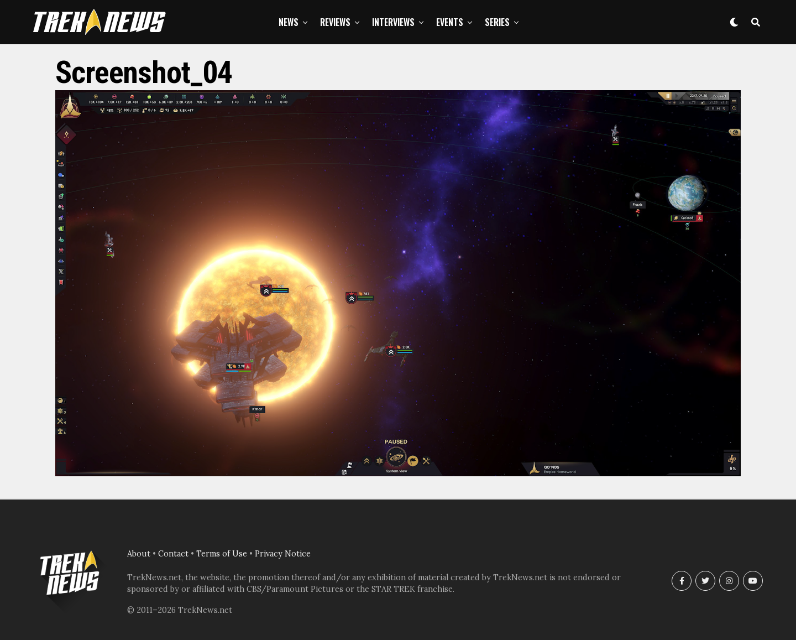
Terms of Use (221, 554)
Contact (173, 554)
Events (449, 22)
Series (497, 22)
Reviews (335, 22)
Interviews (393, 22)
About (138, 554)
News (288, 22)
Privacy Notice (283, 554)
